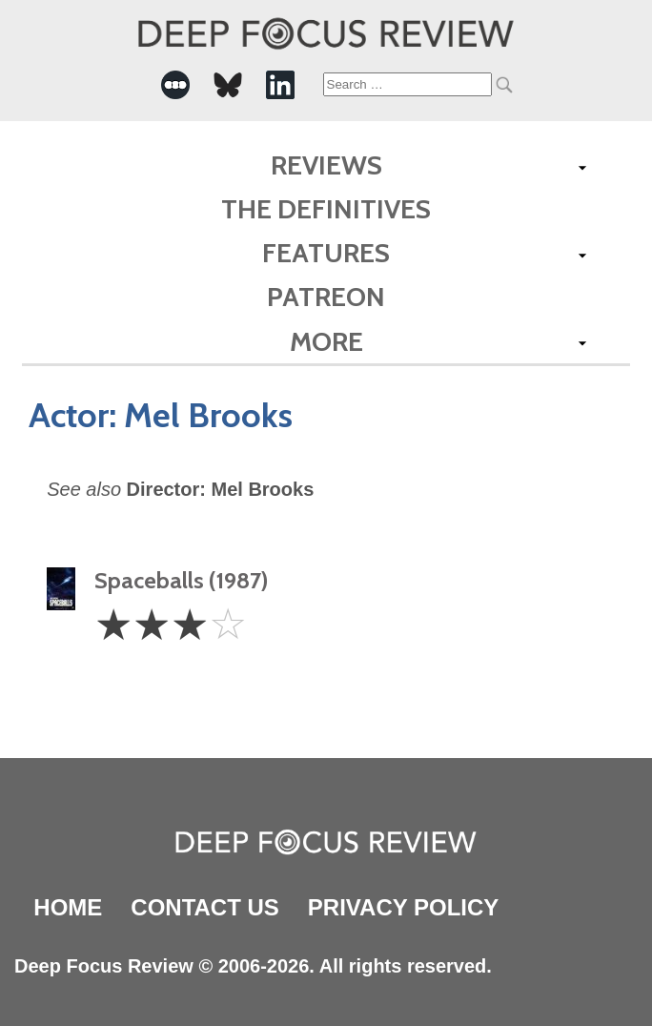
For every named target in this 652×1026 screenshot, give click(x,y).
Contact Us (205, 907)
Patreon (326, 296)
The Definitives (326, 209)
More (326, 341)
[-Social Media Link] (175, 85)
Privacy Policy (403, 907)
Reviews (326, 165)
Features (326, 252)
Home (67, 907)
